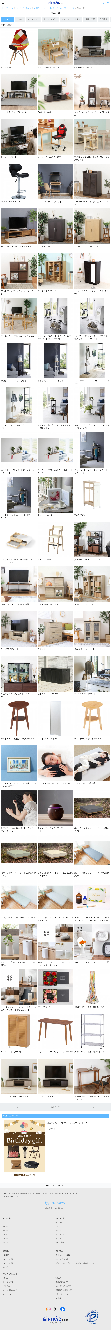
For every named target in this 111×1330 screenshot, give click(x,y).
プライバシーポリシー (62, 1294)
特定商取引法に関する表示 (63, 1290)
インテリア (7, 19)
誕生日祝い (6, 1222)
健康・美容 (90, 19)
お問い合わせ (7, 1286)
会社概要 (58, 1298)
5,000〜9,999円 (8, 1263)
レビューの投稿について (12, 1196)
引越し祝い (6, 1242)
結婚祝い (5, 1226)
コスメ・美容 (59, 1242)
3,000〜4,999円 (8, 1259)
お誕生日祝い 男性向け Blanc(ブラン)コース (54, 8)
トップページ (7, 8)
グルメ (20, 19)
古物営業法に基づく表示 (63, 1286)
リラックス (59, 1238)
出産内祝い (6, 1238)
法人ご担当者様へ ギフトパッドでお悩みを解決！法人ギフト (74, 1263)
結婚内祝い (6, 1230)
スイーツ (58, 1230)
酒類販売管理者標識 (61, 1282)
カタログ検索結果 (23, 8)
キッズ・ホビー (50, 19)
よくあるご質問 (8, 1282)
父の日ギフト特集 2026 (62, 1255)
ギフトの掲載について (10, 1290)
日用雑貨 (103, 19)
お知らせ (5, 1278)
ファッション (33, 19)
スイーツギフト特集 (61, 1259)
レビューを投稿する (55, 1203)
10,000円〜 (6, 1267)
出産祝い (5, 1234)
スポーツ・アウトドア (71, 19)
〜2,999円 (6, 1255)
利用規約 (58, 1278)
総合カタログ (59, 1222)
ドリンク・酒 (59, 1234)
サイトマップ (7, 1294)
